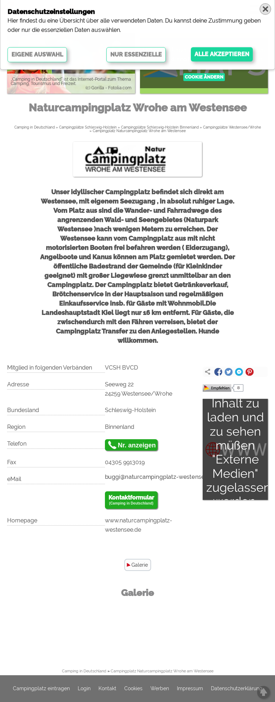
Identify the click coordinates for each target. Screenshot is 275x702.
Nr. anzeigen (137, 445)
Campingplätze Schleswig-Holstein (88, 127)
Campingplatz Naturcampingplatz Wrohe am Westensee (139, 131)
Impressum (190, 689)
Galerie (139, 565)
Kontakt (107, 689)
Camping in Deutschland (34, 127)
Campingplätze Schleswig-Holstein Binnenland (160, 127)
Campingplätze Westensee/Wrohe (232, 127)
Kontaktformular (131, 500)
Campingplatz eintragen (41, 689)
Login (84, 689)
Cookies (133, 689)
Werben (159, 689)
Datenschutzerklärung (236, 689)
